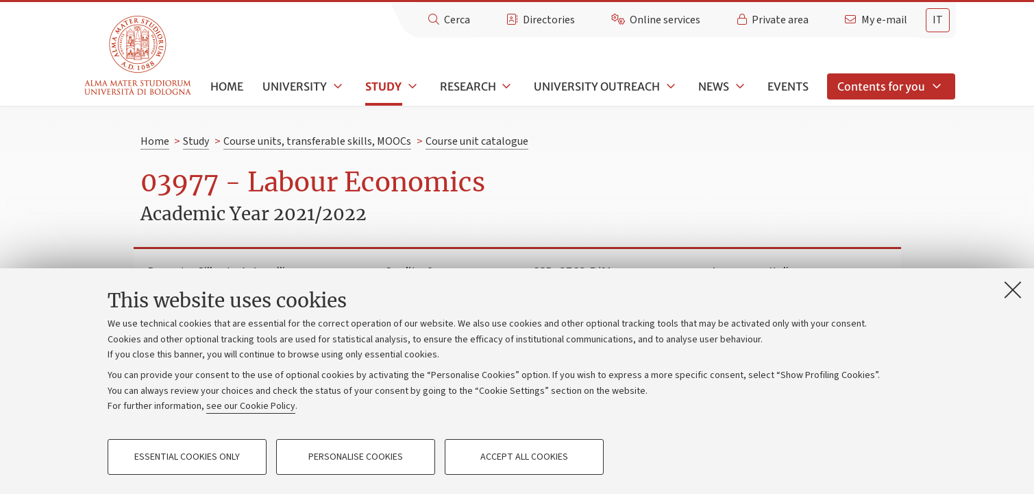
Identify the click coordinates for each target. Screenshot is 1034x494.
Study (383, 86)
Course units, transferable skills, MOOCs (317, 141)
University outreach (597, 86)
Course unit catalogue (477, 141)
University (294, 86)
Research (468, 86)
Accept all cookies (524, 457)
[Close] (1013, 290)
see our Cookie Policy (250, 406)
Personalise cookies (355, 457)
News (713, 86)
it (938, 19)
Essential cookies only (187, 457)
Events (788, 86)
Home (226, 86)
